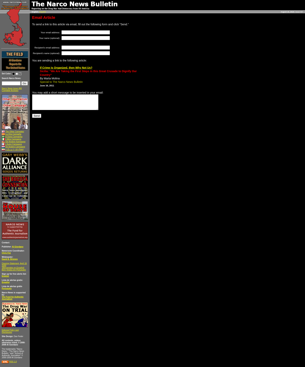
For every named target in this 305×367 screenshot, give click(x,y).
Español (42, 12)
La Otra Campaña (13, 134)
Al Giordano (18, 247)
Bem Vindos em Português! (14, 270)
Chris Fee (6, 253)
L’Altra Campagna (13, 139)
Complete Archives (10, 90)
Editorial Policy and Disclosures (10, 331)
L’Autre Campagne (13, 144)
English (5, 276)
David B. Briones (10, 259)
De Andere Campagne (15, 147)
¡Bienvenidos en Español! (13, 268)
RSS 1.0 (13, 362)
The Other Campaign (14, 132)
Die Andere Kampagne (15, 142)
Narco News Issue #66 (12, 88)
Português (7, 288)
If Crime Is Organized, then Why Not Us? (66, 67)
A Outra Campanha (13, 137)
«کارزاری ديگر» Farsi (14, 149)
